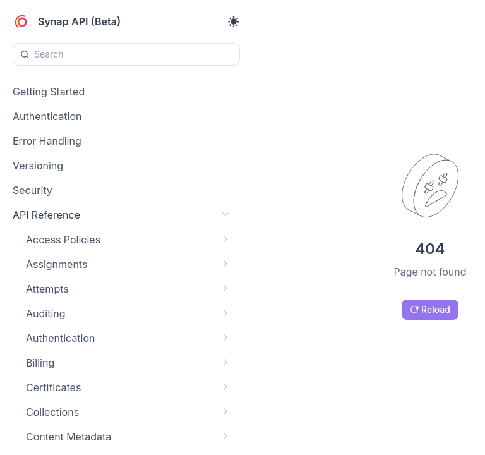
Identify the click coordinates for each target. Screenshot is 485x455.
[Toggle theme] (233, 21)
